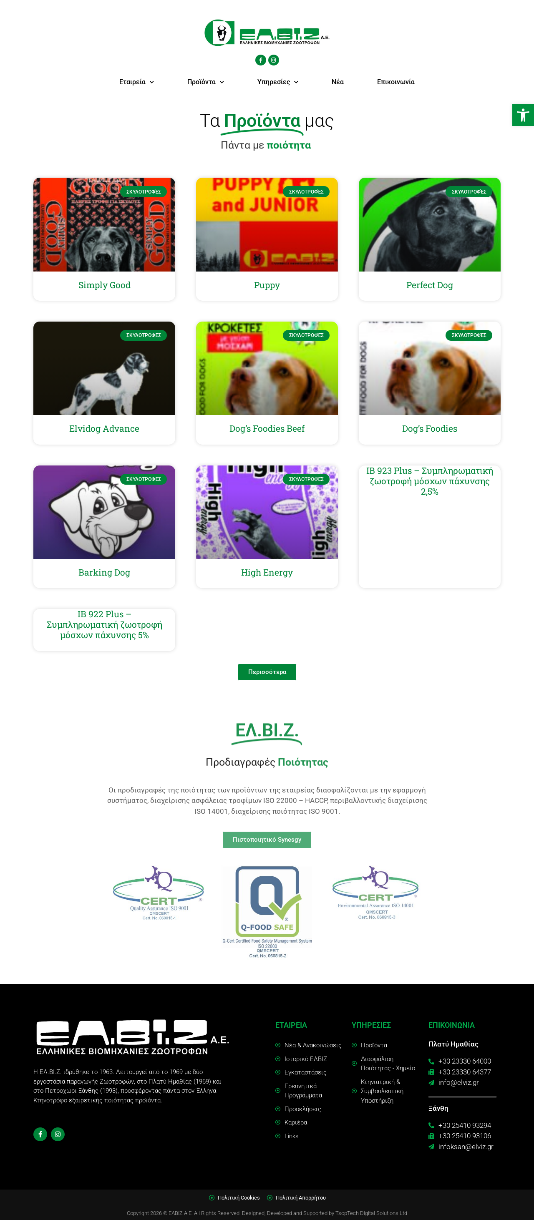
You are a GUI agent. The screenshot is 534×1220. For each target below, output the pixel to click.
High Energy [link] (267, 572)
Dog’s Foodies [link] (429, 428)
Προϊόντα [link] (205, 81)
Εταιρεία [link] (136, 81)
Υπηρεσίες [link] (277, 81)
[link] (523, 115)
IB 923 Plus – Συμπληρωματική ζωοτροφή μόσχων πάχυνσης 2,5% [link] (429, 481)
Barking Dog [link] (104, 572)
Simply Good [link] (104, 285)
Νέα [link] (338, 82)
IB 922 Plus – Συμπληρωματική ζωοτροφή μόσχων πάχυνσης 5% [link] (104, 624)
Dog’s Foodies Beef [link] (267, 428)
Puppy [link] (267, 285)
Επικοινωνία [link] (396, 82)
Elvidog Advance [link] (104, 428)
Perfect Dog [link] (429, 285)
